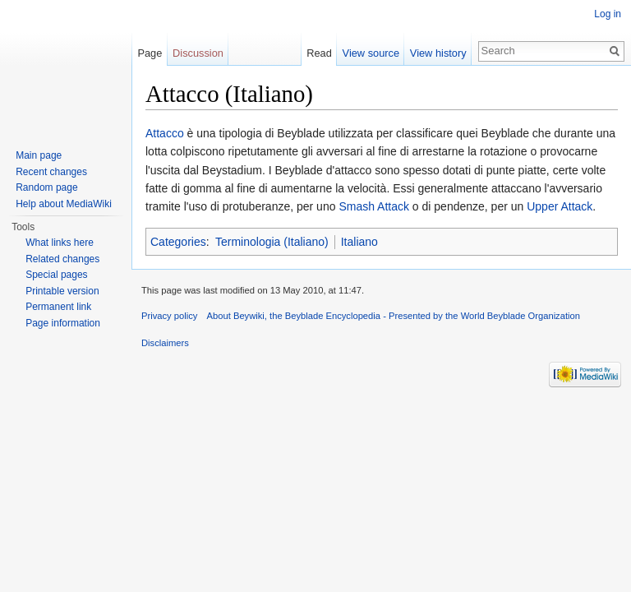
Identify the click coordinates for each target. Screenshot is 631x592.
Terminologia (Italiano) (272, 241)
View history (438, 53)
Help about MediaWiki (64, 204)
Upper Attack (559, 206)
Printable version (62, 291)
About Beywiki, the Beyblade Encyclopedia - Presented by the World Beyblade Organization (393, 316)
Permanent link (58, 306)
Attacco (164, 133)
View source (371, 53)
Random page (46, 187)
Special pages (56, 274)
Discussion (198, 53)
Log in (607, 14)
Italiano (359, 241)
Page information (62, 323)
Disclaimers (165, 343)
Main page (39, 155)
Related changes (62, 259)
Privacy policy (169, 316)
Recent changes (51, 172)
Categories (178, 241)
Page (149, 53)
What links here (59, 242)
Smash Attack (374, 206)
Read (319, 53)
